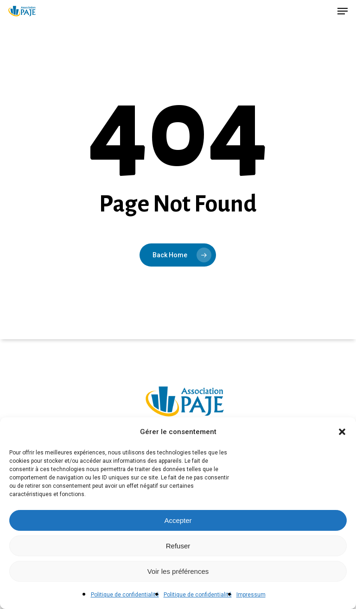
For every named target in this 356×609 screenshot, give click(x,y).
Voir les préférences (178, 571)
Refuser (178, 546)
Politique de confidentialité (125, 594)
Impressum (251, 594)
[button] (342, 431)
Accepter (177, 520)
